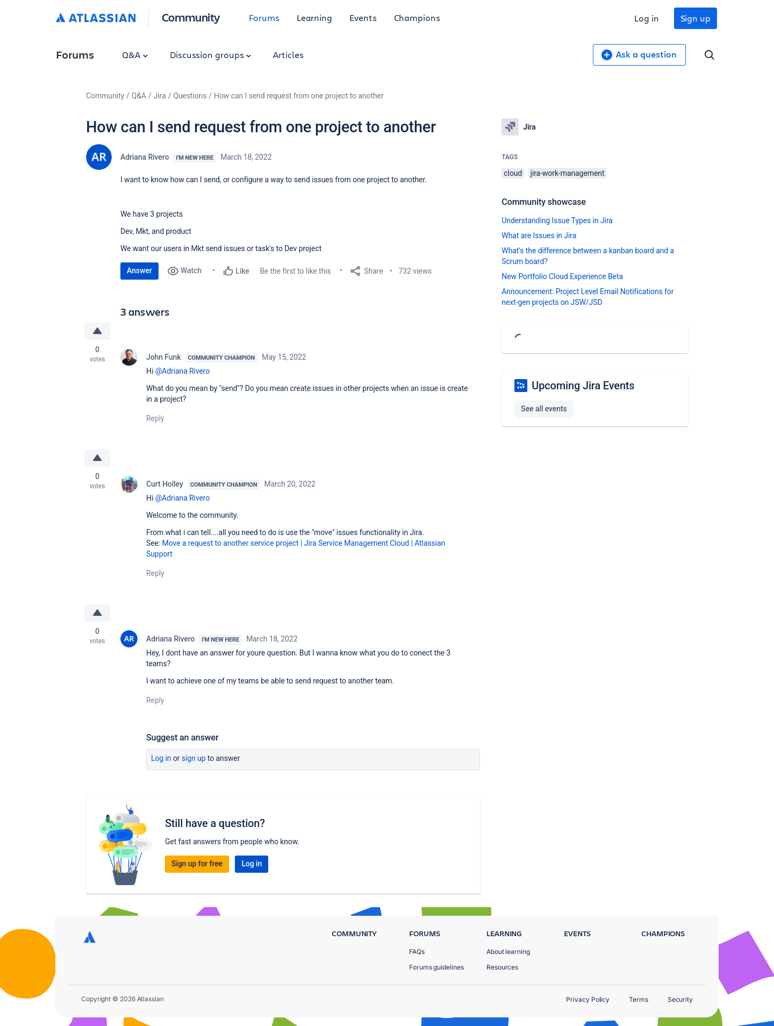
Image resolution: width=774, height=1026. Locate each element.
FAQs (417, 951)
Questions (189, 95)
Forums (264, 17)
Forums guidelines (436, 967)
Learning (314, 17)
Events (363, 17)
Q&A (135, 54)
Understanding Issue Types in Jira (557, 220)
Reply (155, 418)
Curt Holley (164, 484)
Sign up (695, 18)
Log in (646, 18)
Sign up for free (197, 863)
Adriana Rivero (144, 157)
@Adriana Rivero (182, 371)
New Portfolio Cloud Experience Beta (562, 276)
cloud (513, 173)
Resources (502, 967)
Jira (160, 95)
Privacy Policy (588, 999)
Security (680, 999)
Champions (417, 17)
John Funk (163, 357)
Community (191, 17)
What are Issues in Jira (538, 235)
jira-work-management (568, 173)
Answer (139, 270)
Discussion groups (211, 54)
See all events (544, 408)
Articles (288, 54)
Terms (638, 999)
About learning (508, 951)
